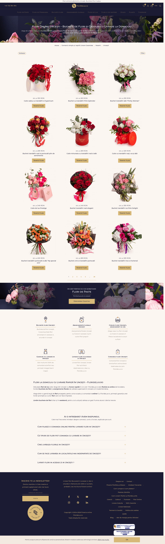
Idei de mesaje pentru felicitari (127, 517)
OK (127, 540)
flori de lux (80, 6)
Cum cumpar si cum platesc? (124, 488)
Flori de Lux (93, 12)
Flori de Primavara (40, 12)
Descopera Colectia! (82, 301)
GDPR (124, 514)
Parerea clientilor (124, 492)
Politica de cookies (132, 510)
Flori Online (137, 499)
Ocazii (123, 12)
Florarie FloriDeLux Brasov (116, 485)
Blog (112, 517)
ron (156, 5)
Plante (132, 12)
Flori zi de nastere (109, 12)
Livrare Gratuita (117, 503)
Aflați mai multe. (103, 539)
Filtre (142, 53)
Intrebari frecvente (135, 485)
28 (94, 277)
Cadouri (118, 499)
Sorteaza (22, 53)
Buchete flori (57, 12)
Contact (129, 481)
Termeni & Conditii (116, 510)
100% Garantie (131, 503)
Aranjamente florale (75, 12)
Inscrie (35, 498)
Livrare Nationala (124, 507)
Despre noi (120, 481)
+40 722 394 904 (10, 5)
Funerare (142, 12)
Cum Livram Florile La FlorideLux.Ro (124, 496)
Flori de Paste (23, 12)
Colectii (110, 499)
